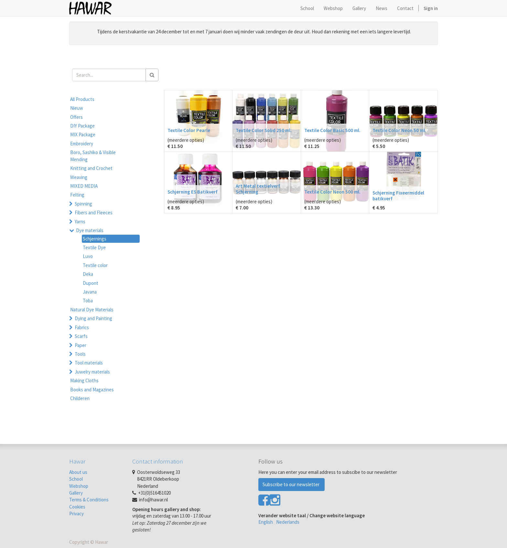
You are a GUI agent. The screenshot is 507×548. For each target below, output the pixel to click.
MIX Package (82, 134)
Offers (76, 117)
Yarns (80, 221)
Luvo (88, 256)
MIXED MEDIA (84, 186)
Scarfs (81, 336)
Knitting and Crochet (91, 168)
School (76, 479)
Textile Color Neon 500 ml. (332, 192)
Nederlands (287, 522)
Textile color (95, 265)
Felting (77, 195)
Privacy (76, 513)
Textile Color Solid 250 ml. (264, 130)
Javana (90, 292)
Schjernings (94, 239)
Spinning (83, 204)
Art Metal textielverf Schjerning (258, 189)
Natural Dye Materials (91, 310)
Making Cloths (84, 380)
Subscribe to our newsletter (291, 484)
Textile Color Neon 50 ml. (399, 130)
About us (78, 472)
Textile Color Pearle (188, 130)
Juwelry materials (92, 372)
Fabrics (82, 327)
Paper (80, 345)
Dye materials (89, 230)
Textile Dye (94, 247)
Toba (88, 300)
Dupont (90, 283)
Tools (80, 354)
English (265, 522)
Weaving (78, 177)
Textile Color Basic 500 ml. (332, 130)
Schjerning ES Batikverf (192, 192)
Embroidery (81, 143)
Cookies (77, 507)
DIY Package (82, 126)
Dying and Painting (93, 318)
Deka (88, 274)
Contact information (157, 461)
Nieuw (76, 108)
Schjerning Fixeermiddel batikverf (398, 196)
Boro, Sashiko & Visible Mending (93, 155)
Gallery (76, 493)
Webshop (78, 486)
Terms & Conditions (89, 500)
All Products (82, 99)
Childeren (80, 398)
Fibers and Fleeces (94, 212)
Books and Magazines (92, 389)
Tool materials (89, 363)
